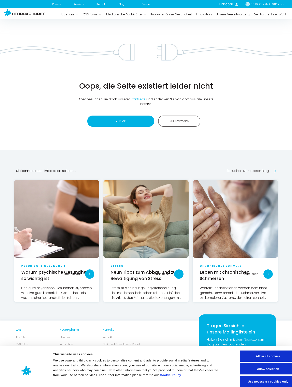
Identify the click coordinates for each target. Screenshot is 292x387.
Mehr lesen (72, 274)
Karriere (79, 4)
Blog (122, 4)
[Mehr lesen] (89, 274)
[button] (70, 14)
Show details (212, 379)
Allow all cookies (258, 335)
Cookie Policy (170, 354)
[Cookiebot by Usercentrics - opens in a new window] (26, 379)
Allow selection (258, 348)
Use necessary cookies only (258, 360)
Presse (56, 4)
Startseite (138, 99)
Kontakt (101, 4)
